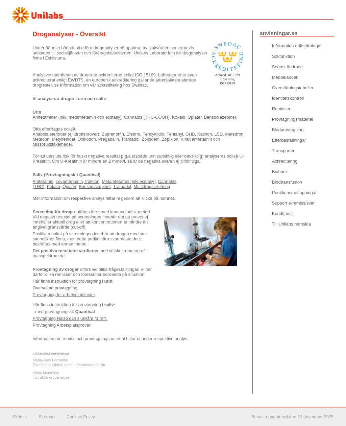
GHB (190, 134)
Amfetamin (43, 181)
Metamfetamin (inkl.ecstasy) (128, 181)
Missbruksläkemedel (52, 144)
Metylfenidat (63, 139)
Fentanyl (175, 134)
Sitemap (47, 416)
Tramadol (130, 139)
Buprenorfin (113, 134)
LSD (218, 134)
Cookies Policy (81, 416)
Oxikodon (87, 139)
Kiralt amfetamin (196, 139)
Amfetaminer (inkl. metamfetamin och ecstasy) (77, 117)
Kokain (178, 117)
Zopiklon (170, 139)
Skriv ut (20, 416)
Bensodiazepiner (220, 117)
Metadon (41, 139)
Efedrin (133, 134)
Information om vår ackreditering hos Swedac (103, 85)
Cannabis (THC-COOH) (147, 117)
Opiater (194, 117)
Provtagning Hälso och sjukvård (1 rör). (70, 318)
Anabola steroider (50, 134)
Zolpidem (151, 139)
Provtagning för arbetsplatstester (64, 294)
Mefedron (234, 134)
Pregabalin (108, 139)
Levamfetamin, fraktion (77, 181)
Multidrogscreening (151, 186)
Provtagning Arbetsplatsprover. (62, 325)
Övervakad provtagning (55, 287)
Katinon (204, 134)
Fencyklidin (153, 134)
